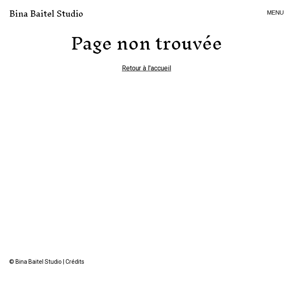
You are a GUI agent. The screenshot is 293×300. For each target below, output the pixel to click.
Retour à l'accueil (146, 68)
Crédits (75, 261)
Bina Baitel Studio (46, 14)
